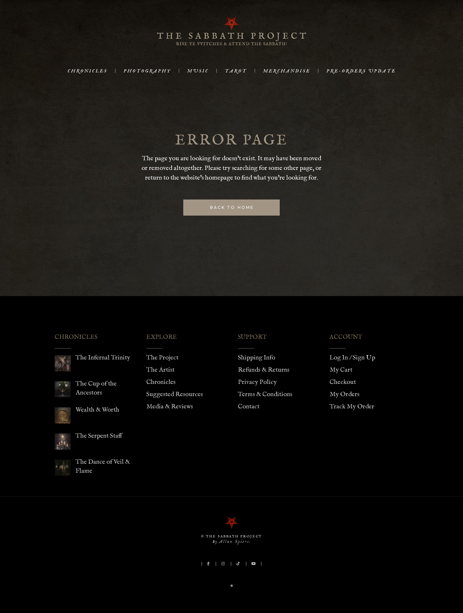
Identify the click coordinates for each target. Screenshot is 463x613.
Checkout (343, 382)
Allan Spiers (234, 541)
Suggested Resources (174, 394)
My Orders (344, 394)
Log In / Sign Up (352, 358)
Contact (248, 407)
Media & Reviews (169, 407)
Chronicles (161, 382)
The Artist (160, 370)
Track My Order (352, 407)
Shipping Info (256, 358)
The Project (162, 358)
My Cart (341, 370)
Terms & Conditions (265, 394)
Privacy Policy (257, 382)
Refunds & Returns (263, 370)
